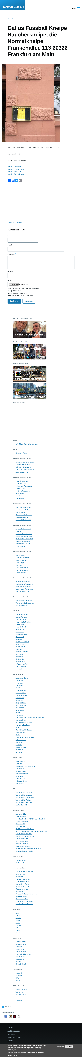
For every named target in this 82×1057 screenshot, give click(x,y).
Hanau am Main (21, 874)
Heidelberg (19, 876)
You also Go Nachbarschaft (24, 904)
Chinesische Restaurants (24, 486)
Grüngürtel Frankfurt (22, 642)
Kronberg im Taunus (22, 881)
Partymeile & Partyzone (23, 954)
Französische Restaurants (24, 510)
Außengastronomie (22, 472)
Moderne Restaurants (23, 541)
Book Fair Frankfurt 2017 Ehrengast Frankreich (31, 819)
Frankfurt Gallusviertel (15, 166)
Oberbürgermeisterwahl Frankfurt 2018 (28, 848)
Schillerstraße (20, 778)
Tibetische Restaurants (23, 586)
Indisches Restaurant (22, 517)
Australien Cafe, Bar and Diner (26, 469)
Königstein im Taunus (23, 884)
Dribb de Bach (20, 629)
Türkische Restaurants (23, 591)
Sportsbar (19, 565)
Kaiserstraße (20, 768)
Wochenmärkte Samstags (24, 802)
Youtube (18, 980)
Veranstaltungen (21, 951)
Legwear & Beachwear (23, 725)
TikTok (18, 978)
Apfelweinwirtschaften (23, 464)
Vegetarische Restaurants (24, 600)
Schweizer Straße (21, 781)
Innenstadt (19, 649)
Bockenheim (20, 624)
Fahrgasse (19, 764)
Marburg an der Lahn (22, 889)
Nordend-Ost (20, 659)
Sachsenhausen (21, 666)
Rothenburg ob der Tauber (24, 901)
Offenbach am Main (22, 664)
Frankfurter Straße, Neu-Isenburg (26, 766)
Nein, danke (69, 1046)
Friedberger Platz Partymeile (25, 836)
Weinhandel (19, 752)
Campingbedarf (21, 690)
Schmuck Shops (21, 740)
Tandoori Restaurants (23, 581)
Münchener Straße (22, 773)
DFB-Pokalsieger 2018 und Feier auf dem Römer (32, 831)
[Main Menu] (76, 8)
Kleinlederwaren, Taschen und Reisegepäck (30, 717)
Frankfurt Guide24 (13, 6)
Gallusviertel (20, 637)
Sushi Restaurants (22, 570)
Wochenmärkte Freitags (23, 800)
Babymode (19, 680)
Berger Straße (20, 761)
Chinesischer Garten (22, 821)
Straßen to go (20, 949)
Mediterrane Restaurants (24, 536)
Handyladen (19, 700)
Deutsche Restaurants (23, 491)
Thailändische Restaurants (24, 584)
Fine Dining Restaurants (23, 507)
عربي (17, 913)
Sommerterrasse (21, 560)
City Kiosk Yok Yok (22, 826)
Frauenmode (20, 698)
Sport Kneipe (20, 562)
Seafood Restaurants (22, 558)
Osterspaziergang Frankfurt (25, 851)
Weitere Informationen (14, 1055)
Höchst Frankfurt (21, 647)
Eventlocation (20, 498)
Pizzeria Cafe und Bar (23, 544)
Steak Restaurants (22, 567)
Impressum (11, 1034)
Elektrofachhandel (21, 695)
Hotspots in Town (21, 453)
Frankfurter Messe (22, 634)
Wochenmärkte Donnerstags (25, 797)
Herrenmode (20, 708)
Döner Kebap (20, 493)
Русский (18, 925)
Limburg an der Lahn (22, 886)
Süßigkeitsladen (21, 572)
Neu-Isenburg (20, 654)
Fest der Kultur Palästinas (24, 834)
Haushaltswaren (21, 705)
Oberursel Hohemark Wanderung (26, 894)
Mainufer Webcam (22, 989)
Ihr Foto (10, 280)
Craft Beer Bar (20, 488)
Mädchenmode (20, 732)
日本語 (18, 930)
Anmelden (19, 1000)
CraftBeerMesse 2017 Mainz (25, 829)
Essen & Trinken (21, 942)
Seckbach (19, 669)
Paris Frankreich (21, 860)
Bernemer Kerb (21, 816)
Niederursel (19, 656)
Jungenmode (20, 710)
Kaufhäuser (19, 715)
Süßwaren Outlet (21, 747)
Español (18, 918)
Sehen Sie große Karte (15, 222)
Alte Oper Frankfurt (22, 614)
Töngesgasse (20, 783)
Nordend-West (20, 661)
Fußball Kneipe (21, 512)
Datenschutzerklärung (15, 1037)
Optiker (18, 735)
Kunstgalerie (20, 959)
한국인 (18, 932)
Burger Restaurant (22, 481)
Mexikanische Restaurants (24, 539)
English (18, 915)
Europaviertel (20, 632)
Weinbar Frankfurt (21, 605)
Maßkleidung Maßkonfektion (25, 730)
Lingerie (18, 727)
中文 (17, 928)
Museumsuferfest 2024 (23, 846)
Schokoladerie (20, 555)
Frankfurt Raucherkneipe (16, 174)
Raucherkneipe (21, 546)
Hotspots (18, 961)
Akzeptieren (60, 1046)
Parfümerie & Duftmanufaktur (25, 737)
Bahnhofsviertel (21, 619)
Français (18, 920)
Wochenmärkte (20, 956)
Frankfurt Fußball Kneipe (16, 169)
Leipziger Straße (21, 771)
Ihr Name (10, 236)
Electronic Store (21, 693)
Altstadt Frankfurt (21, 617)
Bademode (19, 683)
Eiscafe (18, 496)
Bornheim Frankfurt (22, 627)
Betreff (10, 245)
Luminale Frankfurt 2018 (23, 843)
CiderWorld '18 (20, 824)
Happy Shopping (21, 703)
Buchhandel (19, 685)
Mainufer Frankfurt (22, 651)
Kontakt (10, 1041)
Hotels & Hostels (21, 964)
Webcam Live (20, 992)
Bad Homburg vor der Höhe (25, 872)
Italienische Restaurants (23, 520)
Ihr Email (10, 271)
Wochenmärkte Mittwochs (24, 795)
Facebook (19, 973)
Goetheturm (19, 639)
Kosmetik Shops (21, 720)
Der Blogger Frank (14, 1031)
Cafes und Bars (21, 483)
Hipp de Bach (20, 644)
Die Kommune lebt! (22, 841)
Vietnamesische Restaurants (25, 603)
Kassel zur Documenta (23, 879)
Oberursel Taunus (21, 896)
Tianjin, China (20, 862)
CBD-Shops (19, 688)
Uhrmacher (19, 750)
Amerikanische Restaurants (25, 462)
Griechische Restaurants (24, 515)
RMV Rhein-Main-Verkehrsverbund (27, 444)
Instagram (19, 975)
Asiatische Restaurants (23, 467)
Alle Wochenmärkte (22, 805)
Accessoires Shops (22, 678)
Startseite (10, 19)
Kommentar (11, 254)
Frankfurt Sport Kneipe (15, 171)
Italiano (18, 923)
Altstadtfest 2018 (21, 814)
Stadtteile (19, 946)
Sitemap (10, 1044)
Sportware (19, 745)
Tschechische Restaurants (24, 589)
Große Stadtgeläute (22, 839)
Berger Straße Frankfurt (23, 622)
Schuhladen (19, 742)
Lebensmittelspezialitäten (24, 534)
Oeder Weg (19, 776)
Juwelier (18, 712)
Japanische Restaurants (23, 529)
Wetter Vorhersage (22, 994)
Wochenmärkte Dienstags (24, 792)
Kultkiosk (18, 531)
